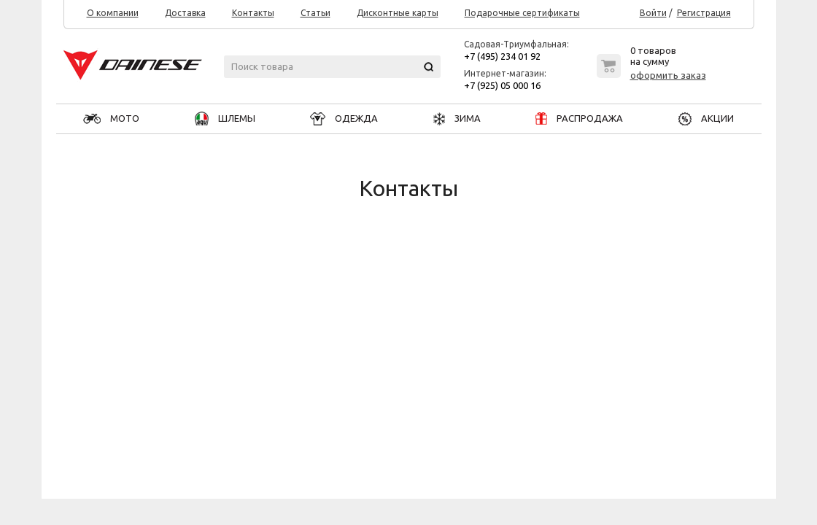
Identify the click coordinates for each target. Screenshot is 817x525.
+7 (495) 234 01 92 (502, 56)
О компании (113, 13)
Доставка (185, 13)
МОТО (111, 118)
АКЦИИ (706, 118)
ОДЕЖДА (344, 118)
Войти (653, 13)
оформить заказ (668, 75)
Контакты (253, 13)
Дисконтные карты (397, 13)
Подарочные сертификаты (522, 13)
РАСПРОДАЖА (579, 118)
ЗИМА (457, 118)
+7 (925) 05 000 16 (502, 85)
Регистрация (704, 13)
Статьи (315, 13)
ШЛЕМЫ (225, 118)
